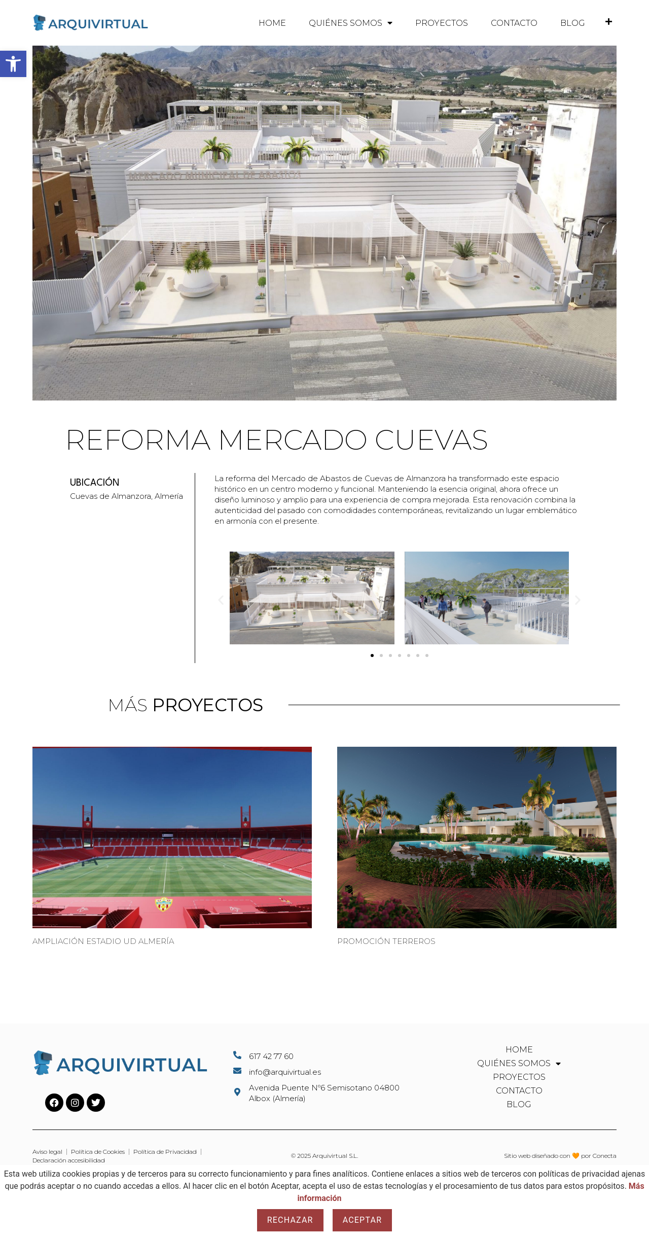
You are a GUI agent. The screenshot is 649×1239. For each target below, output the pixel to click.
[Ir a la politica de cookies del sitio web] (98, 1152)
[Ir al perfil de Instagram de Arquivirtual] (75, 1103)
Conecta (605, 1155)
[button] (13, 64)
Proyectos (441, 23)
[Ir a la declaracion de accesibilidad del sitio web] (68, 1160)
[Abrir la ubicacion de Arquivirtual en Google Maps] (324, 1093)
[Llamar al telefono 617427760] (324, 1056)
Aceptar (362, 1220)
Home (272, 23)
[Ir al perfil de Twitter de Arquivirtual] (96, 1103)
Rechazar (290, 1220)
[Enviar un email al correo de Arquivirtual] (324, 1072)
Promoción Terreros (386, 941)
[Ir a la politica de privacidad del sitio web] (165, 1152)
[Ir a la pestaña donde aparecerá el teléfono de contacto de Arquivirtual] (608, 21)
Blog (572, 23)
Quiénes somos (350, 23)
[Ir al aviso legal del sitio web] (47, 1152)
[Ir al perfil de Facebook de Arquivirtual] (54, 1103)
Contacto (514, 23)
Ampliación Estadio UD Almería (103, 941)
